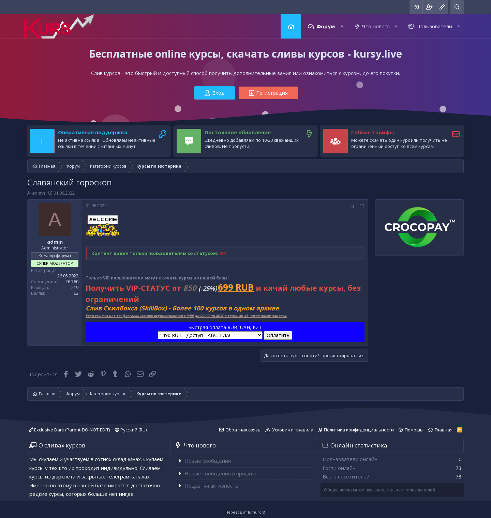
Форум (325, 26)
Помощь (414, 430)
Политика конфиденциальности (359, 430)
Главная (291, 26)
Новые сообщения (207, 460)
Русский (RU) (131, 430)
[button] (342, 26)
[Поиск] (457, 7)
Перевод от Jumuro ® (245, 512)
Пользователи (434, 26)
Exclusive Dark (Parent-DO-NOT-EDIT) (69, 430)
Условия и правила (292, 430)
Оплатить (278, 335)
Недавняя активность (211, 485)
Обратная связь (243, 430)
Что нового (376, 26)
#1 (361, 206)
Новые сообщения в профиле (221, 473)
